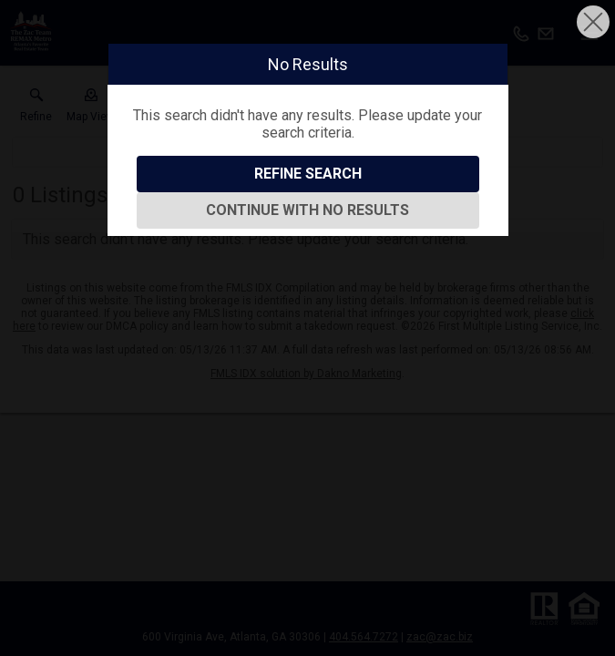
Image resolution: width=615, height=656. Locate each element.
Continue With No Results (307, 210)
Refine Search (308, 173)
